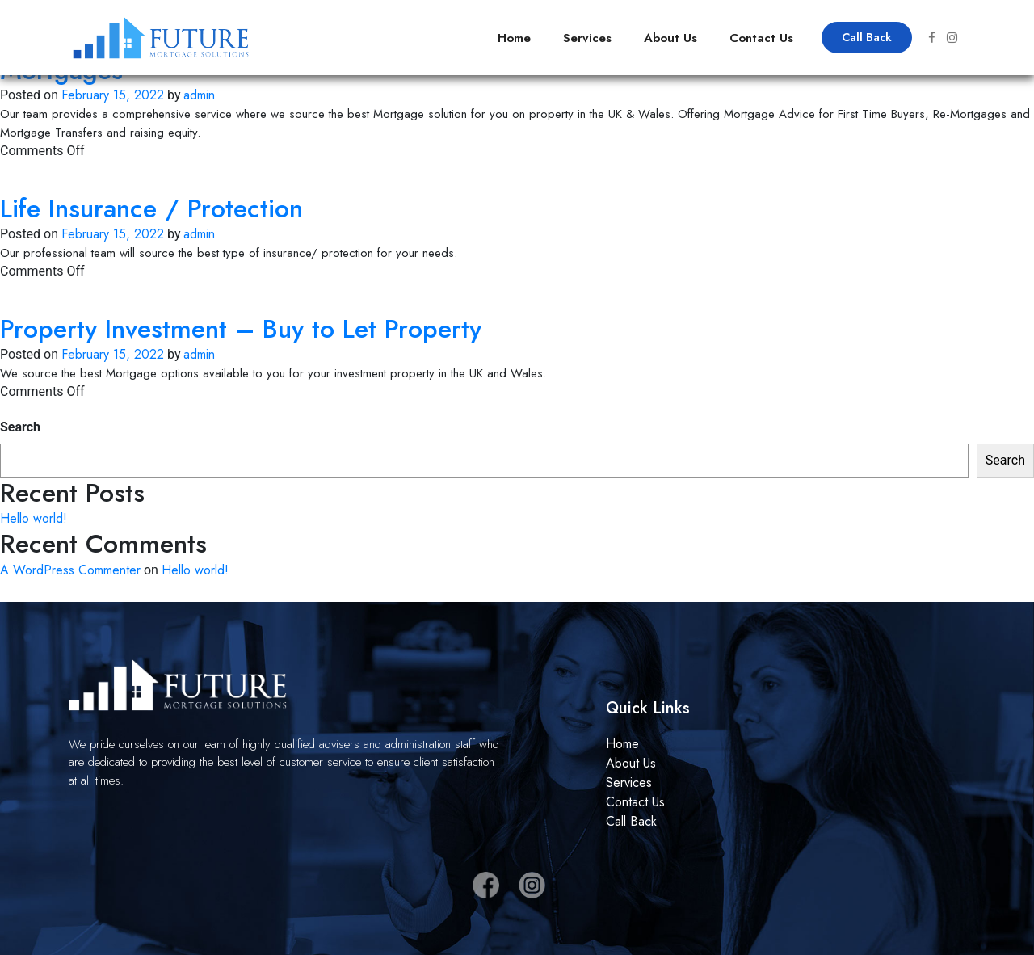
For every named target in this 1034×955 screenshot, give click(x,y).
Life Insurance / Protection (151, 208)
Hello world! (33, 518)
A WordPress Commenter (70, 570)
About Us (670, 38)
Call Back (867, 37)
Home (514, 38)
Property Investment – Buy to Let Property (240, 328)
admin (199, 95)
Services (587, 38)
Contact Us (761, 38)
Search (20, 427)
